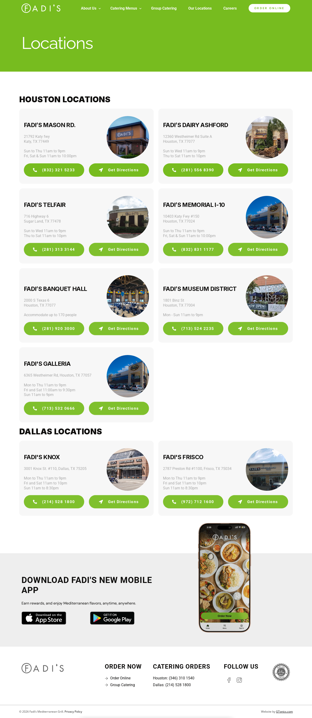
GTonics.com (284, 712)
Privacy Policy (73, 712)
